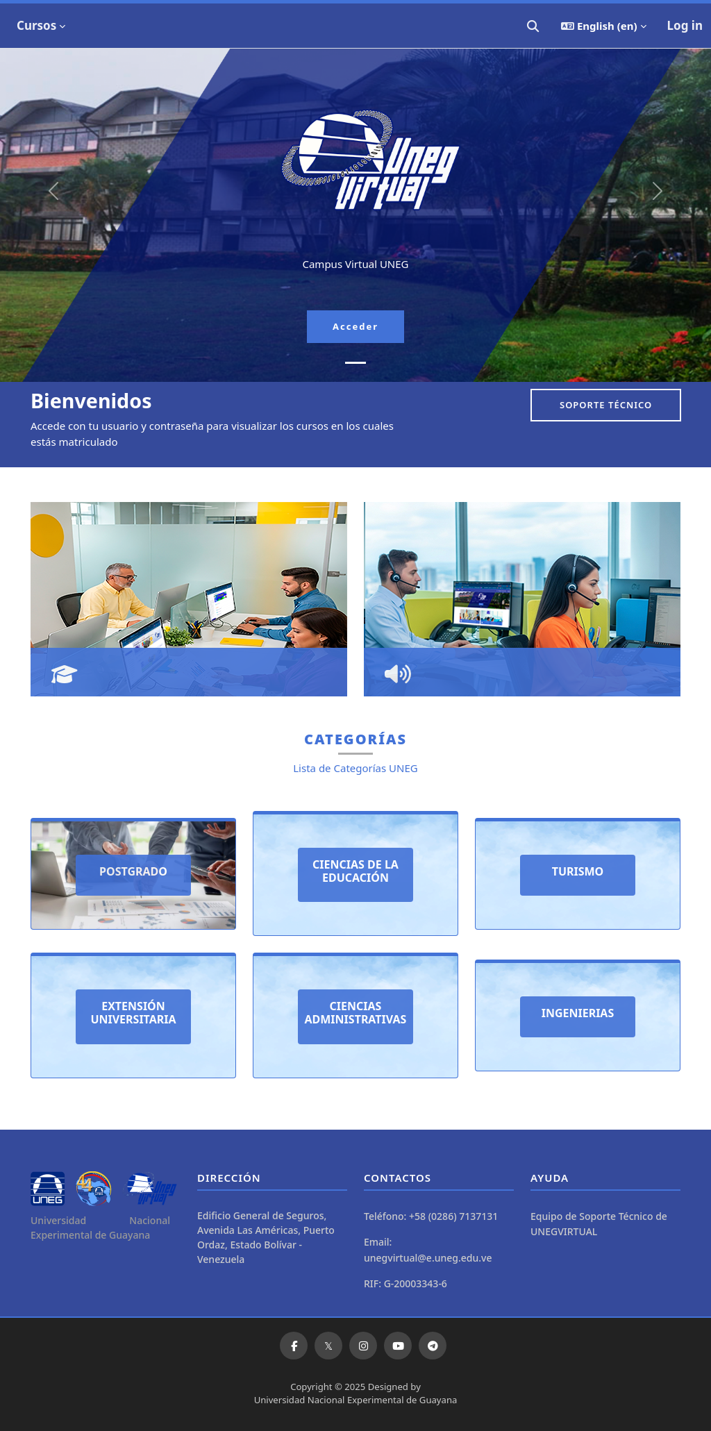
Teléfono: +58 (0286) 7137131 (431, 1216)
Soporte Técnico (606, 405)
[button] (533, 26)
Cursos (36, 25)
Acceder (355, 326)
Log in (685, 25)
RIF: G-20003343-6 (405, 1283)
